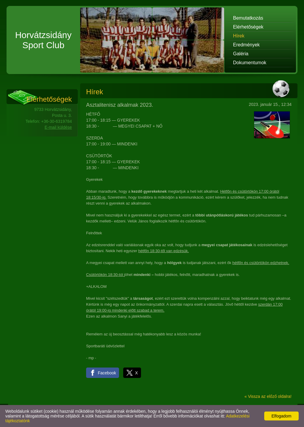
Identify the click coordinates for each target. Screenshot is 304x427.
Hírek (238, 35)
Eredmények (246, 44)
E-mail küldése (58, 127)
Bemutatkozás (248, 18)
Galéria (240, 53)
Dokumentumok (249, 62)
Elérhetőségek (248, 26)
